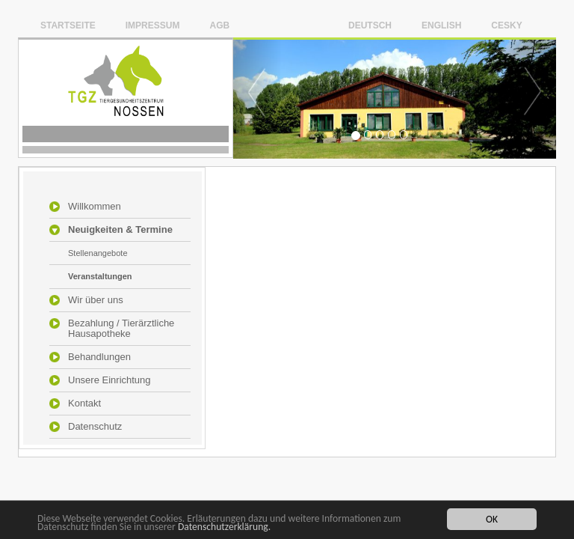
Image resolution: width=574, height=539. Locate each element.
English (441, 25)
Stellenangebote (98, 253)
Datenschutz (95, 426)
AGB (219, 25)
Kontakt (84, 403)
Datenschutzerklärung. (224, 527)
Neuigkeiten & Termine (120, 230)
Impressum (153, 25)
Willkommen (94, 206)
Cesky (506, 25)
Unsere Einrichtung (109, 380)
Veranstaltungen (100, 276)
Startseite (68, 25)
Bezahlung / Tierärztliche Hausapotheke (121, 328)
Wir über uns (95, 300)
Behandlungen (99, 357)
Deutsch (370, 25)
